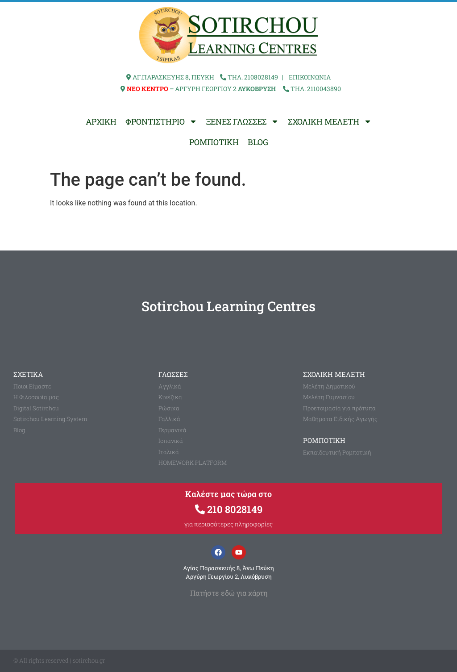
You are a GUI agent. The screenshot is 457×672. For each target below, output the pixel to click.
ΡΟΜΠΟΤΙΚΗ (214, 142)
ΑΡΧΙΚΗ (101, 121)
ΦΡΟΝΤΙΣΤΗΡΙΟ (161, 121)
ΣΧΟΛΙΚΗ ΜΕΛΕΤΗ (330, 121)
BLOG (258, 142)
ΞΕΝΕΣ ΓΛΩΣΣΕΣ (242, 121)
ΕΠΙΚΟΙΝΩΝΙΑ (310, 77)
